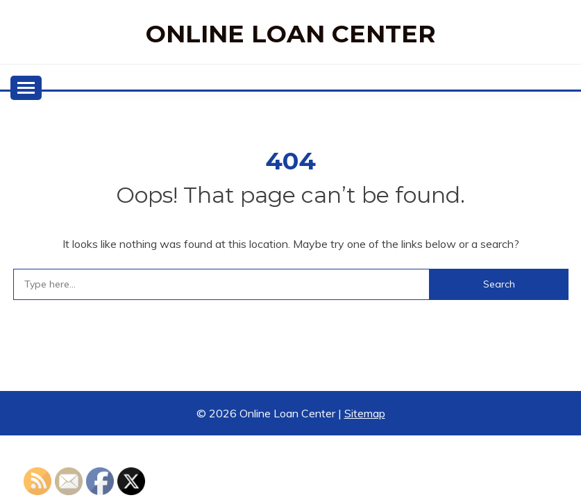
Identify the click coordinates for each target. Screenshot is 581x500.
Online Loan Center (291, 34)
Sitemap (364, 413)
